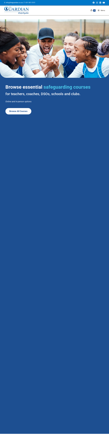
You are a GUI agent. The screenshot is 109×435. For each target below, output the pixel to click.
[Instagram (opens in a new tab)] (97, 2)
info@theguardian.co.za (14, 2)
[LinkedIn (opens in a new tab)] (100, 2)
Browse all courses (18, 111)
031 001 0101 (30, 2)
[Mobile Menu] (100, 10)
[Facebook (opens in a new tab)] (93, 2)
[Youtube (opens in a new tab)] (103, 2)
